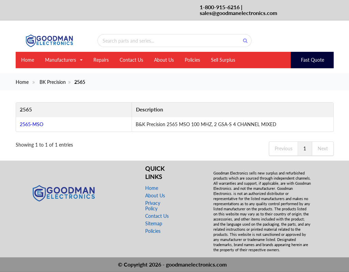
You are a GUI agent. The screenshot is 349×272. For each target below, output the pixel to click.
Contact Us (131, 60)
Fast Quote (312, 60)
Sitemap (153, 223)
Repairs (101, 60)
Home (27, 60)
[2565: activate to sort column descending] (40, 110)
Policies (192, 60)
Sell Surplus (223, 60)
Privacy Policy (152, 205)
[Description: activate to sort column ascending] (199, 110)
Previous (283, 148)
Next (323, 148)
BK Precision (53, 82)
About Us (164, 60)
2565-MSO (31, 124)
